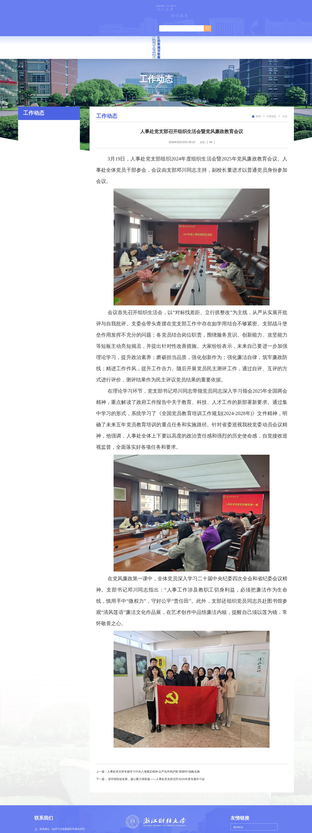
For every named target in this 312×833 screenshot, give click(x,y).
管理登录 (257, 6)
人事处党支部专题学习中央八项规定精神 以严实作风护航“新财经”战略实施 (153, 745)
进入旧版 (273, 6)
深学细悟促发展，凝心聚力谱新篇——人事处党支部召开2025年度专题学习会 (156, 752)
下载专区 (230, 27)
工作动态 (271, 89)
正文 (284, 89)
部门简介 (82, 27)
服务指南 (267, 27)
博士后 (193, 27)
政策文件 (119, 27)
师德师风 (156, 27)
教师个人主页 (239, 6)
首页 (45, 27)
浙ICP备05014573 (175, 821)
